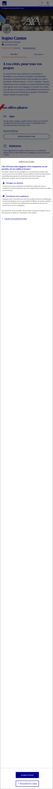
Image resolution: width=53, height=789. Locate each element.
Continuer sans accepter (26, 162)
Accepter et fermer (27, 775)
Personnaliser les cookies (28, 784)
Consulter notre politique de (15, 219)
